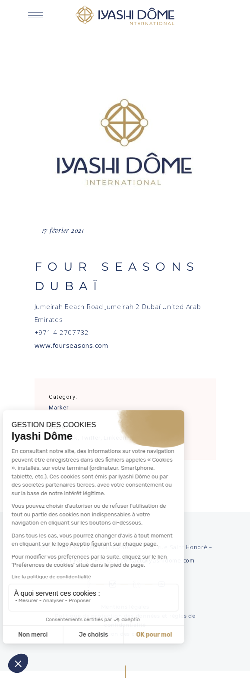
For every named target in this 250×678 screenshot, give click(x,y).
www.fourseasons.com (71, 345)
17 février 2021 (63, 230)
